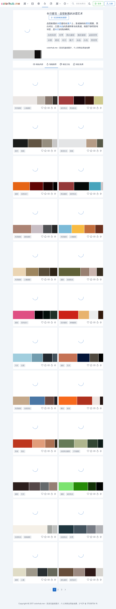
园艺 (16, 151)
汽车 (16, 365)
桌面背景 (93, 35)
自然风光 (70, 280)
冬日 (57, 29)
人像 (22, 580)
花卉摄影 (64, 323)
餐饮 (62, 408)
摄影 (16, 194)
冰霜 (59, 23)
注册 (109, 3)
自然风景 (52, 35)
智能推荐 (51, 64)
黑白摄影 (70, 35)
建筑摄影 (27, 237)
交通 (22, 365)
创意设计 (24, 194)
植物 (22, 151)
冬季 (61, 35)
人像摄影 (27, 280)
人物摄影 (27, 108)
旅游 (68, 408)
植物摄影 (27, 537)
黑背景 (94, 40)
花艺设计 (73, 580)
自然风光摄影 (65, 451)
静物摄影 (73, 323)
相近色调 (78, 64)
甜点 (22, 451)
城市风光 (64, 108)
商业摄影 (64, 194)
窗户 (69, 23)
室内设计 (24, 323)
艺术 (68, 365)
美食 (16, 451)
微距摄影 (82, 35)
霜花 (88, 23)
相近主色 (65, 64)
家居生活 (64, 151)
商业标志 (73, 108)
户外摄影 (76, 451)
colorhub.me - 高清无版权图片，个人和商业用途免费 (55, 603)
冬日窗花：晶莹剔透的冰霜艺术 (65, 13)
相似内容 (38, 64)
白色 (86, 40)
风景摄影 (18, 237)
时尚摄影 (18, 108)
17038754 (91, 603)
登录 (98, 3)
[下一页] (65, 589)
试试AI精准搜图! (58, 17)
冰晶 (61, 26)
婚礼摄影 (64, 580)
